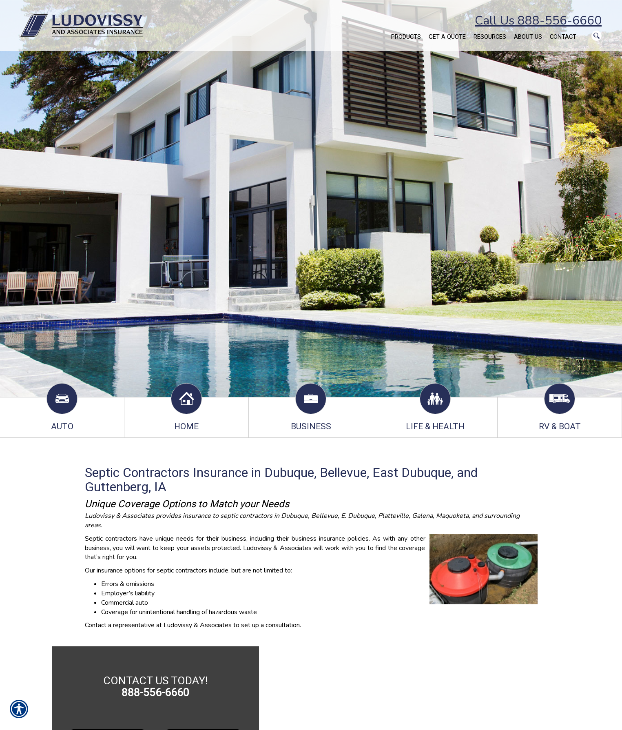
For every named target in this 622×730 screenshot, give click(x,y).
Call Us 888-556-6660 (538, 20)
